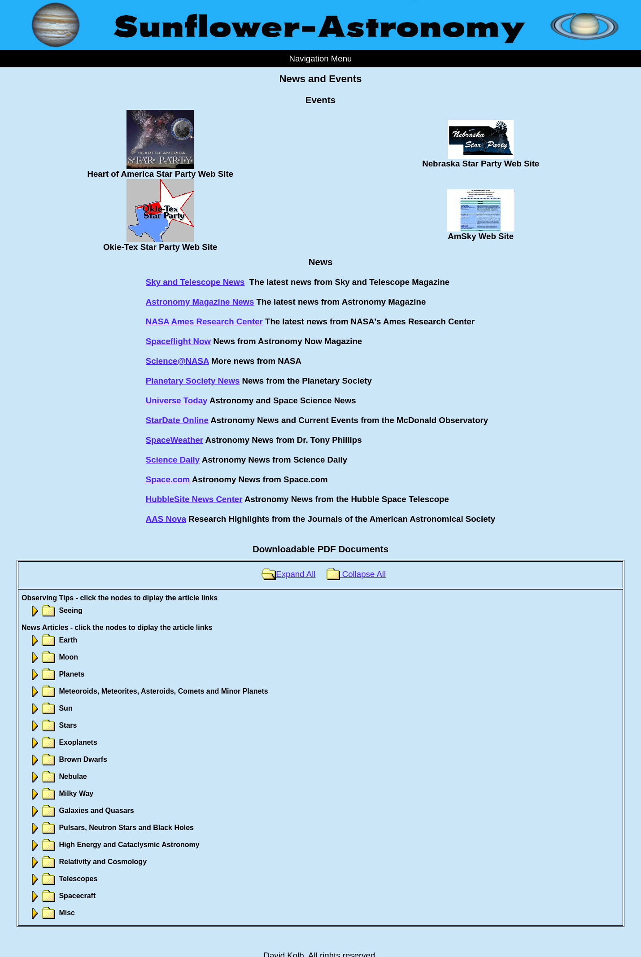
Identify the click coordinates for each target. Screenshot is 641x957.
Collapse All (356, 574)
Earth (52, 640)
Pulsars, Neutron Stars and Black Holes (111, 827)
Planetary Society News (193, 380)
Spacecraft (62, 896)
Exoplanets (62, 742)
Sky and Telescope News (195, 282)
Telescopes (62, 879)
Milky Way (60, 793)
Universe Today (177, 400)
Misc (51, 913)
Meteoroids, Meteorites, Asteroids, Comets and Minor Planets (148, 691)
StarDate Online (177, 420)
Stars (52, 725)
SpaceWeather (174, 440)
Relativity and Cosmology (87, 861)
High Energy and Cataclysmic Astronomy (114, 844)
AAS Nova (166, 519)
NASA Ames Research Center (204, 321)
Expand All (288, 574)
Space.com (168, 479)
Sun (50, 708)
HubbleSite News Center (194, 499)
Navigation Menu (320, 58)
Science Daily (173, 459)
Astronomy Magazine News (200, 301)
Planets (56, 674)
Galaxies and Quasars (81, 810)
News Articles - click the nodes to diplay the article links (117, 627)
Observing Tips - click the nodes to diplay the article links (120, 598)
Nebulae (57, 776)
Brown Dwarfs (67, 759)
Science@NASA (177, 361)
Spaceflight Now (178, 341)
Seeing (55, 610)
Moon (53, 657)
